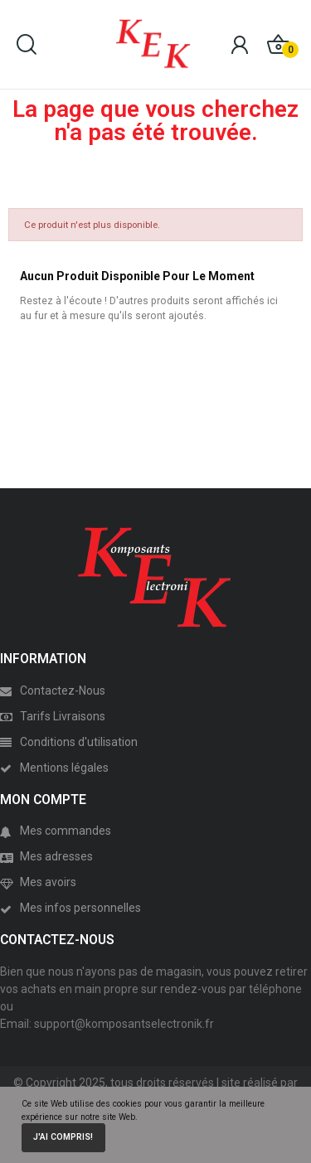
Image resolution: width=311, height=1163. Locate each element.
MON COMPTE (43, 799)
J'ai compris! (63, 1137)
